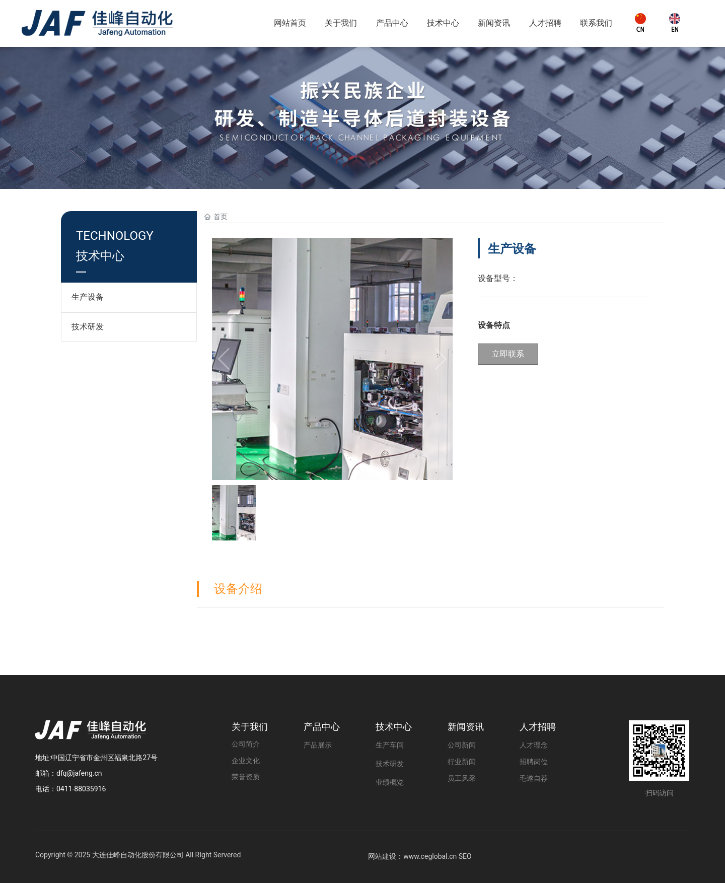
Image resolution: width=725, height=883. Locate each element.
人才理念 (534, 745)
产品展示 (318, 745)
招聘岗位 (534, 762)
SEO (465, 856)
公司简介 (246, 744)
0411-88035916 (81, 789)
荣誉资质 (246, 777)
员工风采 (462, 778)
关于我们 (250, 727)
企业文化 (246, 761)
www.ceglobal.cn (430, 856)
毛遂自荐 (534, 778)
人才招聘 (538, 727)
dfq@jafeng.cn (79, 773)
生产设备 (87, 297)
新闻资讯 (466, 727)
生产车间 (390, 745)
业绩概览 (390, 782)
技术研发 (87, 326)
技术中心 (394, 727)
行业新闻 (462, 762)
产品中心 (322, 727)
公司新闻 (462, 745)
